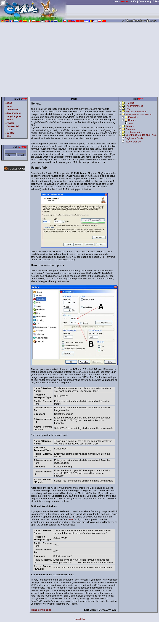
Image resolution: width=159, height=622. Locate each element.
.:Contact (10, 133)
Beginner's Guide (134, 138)
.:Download (11, 109)
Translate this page (41, 609)
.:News (9, 106)
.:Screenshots (13, 113)
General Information (136, 111)
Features (130, 129)
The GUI (130, 103)
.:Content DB (12, 126)
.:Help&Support (13, 116)
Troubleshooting (134, 132)
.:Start (8, 103)
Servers (130, 126)
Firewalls (133, 117)
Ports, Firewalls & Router (139, 114)
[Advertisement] (33, 60)
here (70, 519)
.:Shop (8, 136)
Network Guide (133, 141)
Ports (130, 123)
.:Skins (9, 119)
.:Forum (9, 123)
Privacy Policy (79, 619)
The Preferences (134, 106)
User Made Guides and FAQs (141, 135)
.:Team (8, 129)
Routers (132, 120)
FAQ (128, 108)
